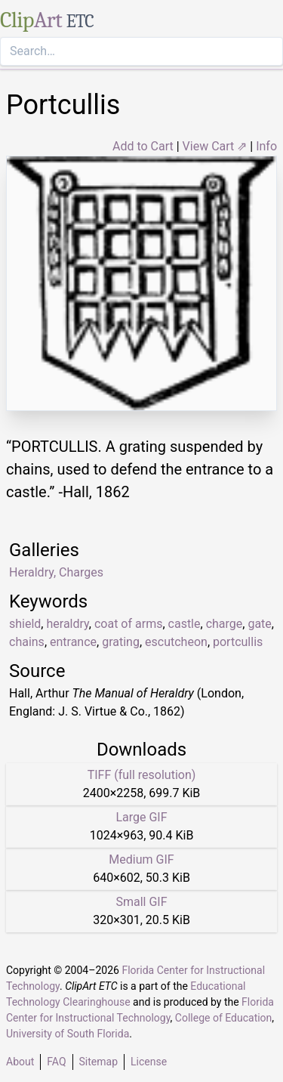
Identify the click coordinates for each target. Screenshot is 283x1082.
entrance (73, 642)
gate (259, 624)
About (20, 1062)
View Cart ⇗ (215, 146)
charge (224, 624)
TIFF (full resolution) (142, 775)
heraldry (67, 624)
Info (266, 146)
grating (121, 642)
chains (27, 642)
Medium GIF (141, 859)
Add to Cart (143, 146)
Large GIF (141, 817)
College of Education (223, 1018)
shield (25, 624)
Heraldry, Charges (56, 572)
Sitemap (98, 1062)
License (149, 1062)
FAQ (56, 1062)
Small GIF (141, 902)
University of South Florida (67, 1034)
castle (184, 624)
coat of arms (128, 624)
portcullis (238, 642)
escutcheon (176, 642)
